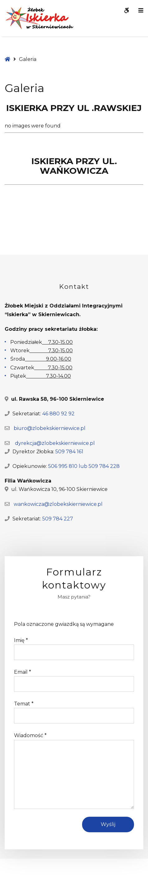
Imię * (21, 640)
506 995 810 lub (68, 466)
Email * (22, 672)
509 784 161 (69, 452)
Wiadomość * (30, 735)
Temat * (24, 704)
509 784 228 (104, 466)
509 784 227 (57, 519)
